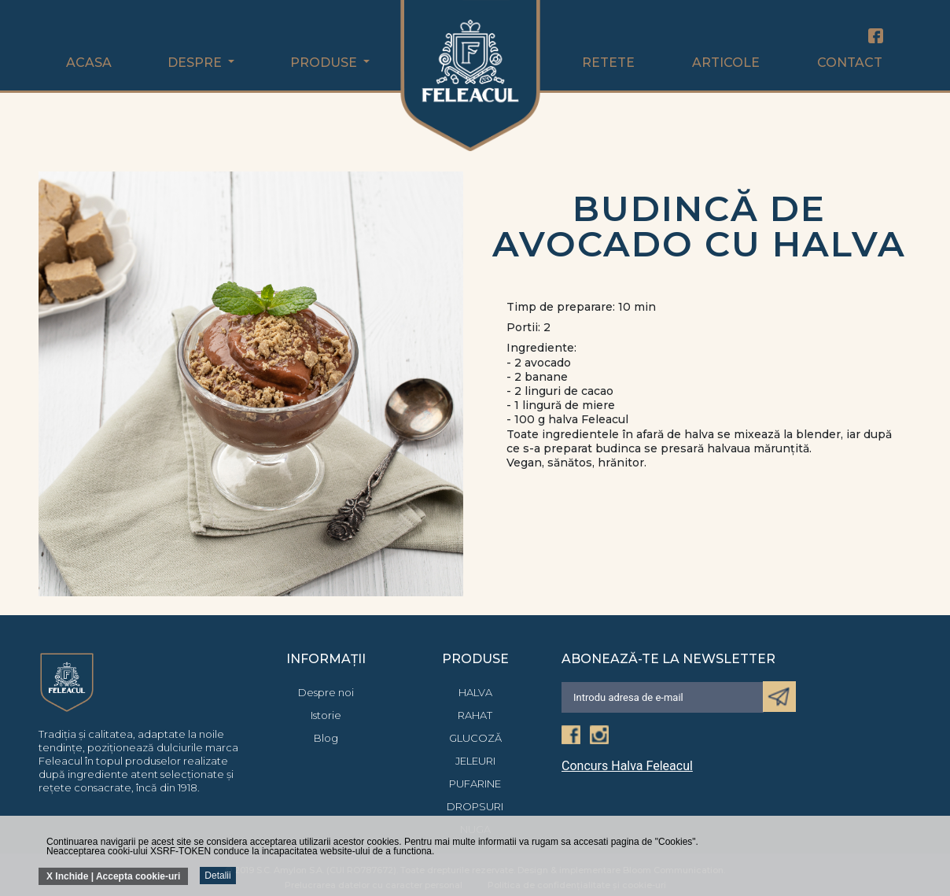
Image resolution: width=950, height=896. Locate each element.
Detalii (217, 875)
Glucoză (475, 738)
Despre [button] (196, 62)
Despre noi (326, 692)
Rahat (475, 715)
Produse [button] (325, 62)
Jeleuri (475, 760)
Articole (726, 62)
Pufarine (475, 783)
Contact (849, 62)
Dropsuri (475, 806)
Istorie (326, 715)
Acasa (89, 62)
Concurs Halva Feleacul (627, 766)
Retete (608, 62)
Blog (326, 738)
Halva (475, 692)
